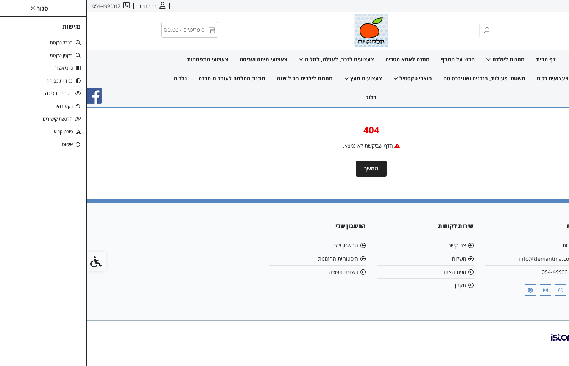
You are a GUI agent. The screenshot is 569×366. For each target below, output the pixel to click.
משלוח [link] (372, 258)
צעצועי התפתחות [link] (121, 59)
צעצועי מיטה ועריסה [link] (177, 59)
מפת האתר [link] (367, 271)
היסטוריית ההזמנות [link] (251, 258)
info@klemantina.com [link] (459, 258)
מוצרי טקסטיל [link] (326, 78)
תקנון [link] (373, 285)
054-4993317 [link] (471, 271)
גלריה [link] (93, 78)
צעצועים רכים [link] (466, 78)
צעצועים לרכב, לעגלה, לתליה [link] (249, 59)
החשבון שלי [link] (259, 245)
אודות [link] (540, 6)
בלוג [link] (284, 97)
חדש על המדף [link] (371, 59)
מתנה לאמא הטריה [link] (321, 59)
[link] (551, 348)
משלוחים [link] (493, 6)
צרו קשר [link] (518, 6)
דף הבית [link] (459, 59)
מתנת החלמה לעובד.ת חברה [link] (145, 78)
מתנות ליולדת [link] (418, 59)
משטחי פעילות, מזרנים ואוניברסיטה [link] (398, 78)
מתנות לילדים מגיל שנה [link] (218, 78)
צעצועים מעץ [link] (276, 78)
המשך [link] (284, 168)
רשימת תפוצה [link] (256, 271)
